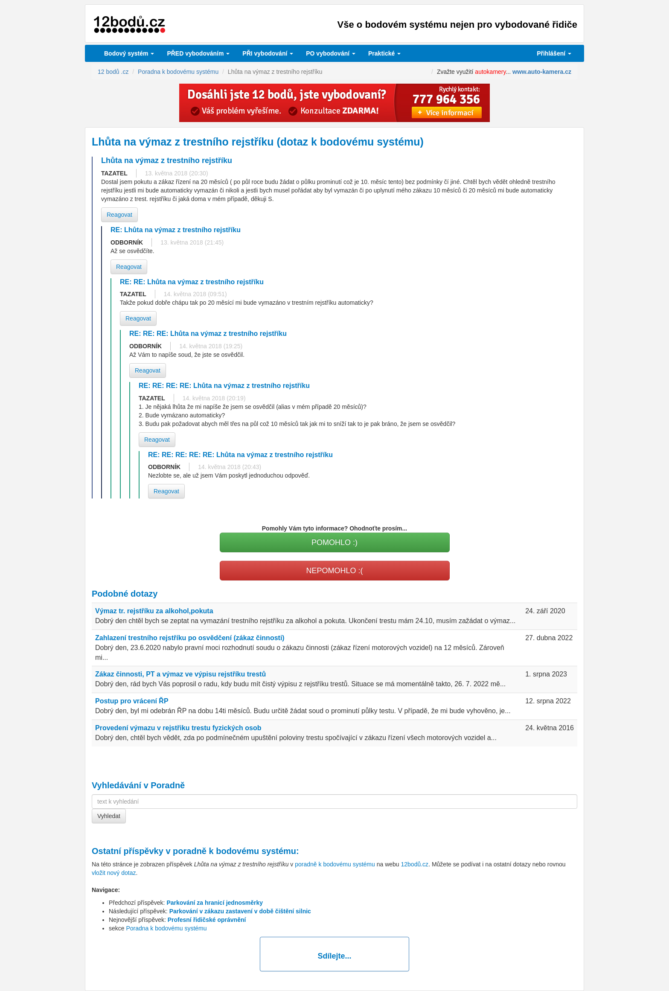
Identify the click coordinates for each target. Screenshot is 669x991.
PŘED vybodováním (198, 53)
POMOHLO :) (334, 542)
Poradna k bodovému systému (166, 928)
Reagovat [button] (119, 214)
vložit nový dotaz (114, 872)
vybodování (267, 53)
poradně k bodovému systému (234, 851)
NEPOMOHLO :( (334, 570)
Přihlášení (554, 53)
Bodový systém (129, 53)
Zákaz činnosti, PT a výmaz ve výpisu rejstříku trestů (180, 674)
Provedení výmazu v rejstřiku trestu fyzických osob (178, 728)
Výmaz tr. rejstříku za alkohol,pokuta (154, 611)
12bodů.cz (415, 864)
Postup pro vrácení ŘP (132, 701)
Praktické (384, 53)
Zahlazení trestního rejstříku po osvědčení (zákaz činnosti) (190, 637)
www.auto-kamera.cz (541, 71)
